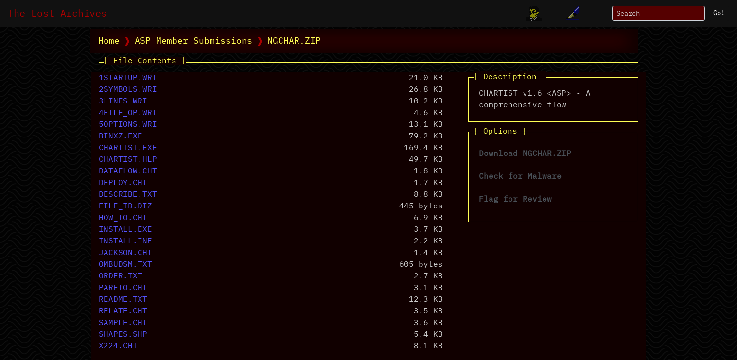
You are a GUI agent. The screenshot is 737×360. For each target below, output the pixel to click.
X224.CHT (118, 346)
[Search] (658, 13)
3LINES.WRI (123, 101)
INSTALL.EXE (125, 230)
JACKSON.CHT (125, 253)
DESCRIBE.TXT (128, 195)
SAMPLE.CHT (123, 323)
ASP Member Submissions (193, 41)
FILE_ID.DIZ (125, 206)
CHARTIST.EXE (128, 148)
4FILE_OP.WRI (128, 113)
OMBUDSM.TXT (125, 265)
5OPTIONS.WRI (128, 125)
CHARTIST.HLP (128, 160)
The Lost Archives (57, 13)
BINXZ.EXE (120, 136)
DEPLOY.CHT (123, 183)
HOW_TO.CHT (123, 218)
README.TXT (123, 300)
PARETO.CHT (123, 288)
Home (109, 41)
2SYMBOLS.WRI (128, 90)
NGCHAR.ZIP (294, 41)
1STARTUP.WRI (128, 78)
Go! (719, 13)
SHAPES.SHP (123, 335)
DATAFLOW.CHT (128, 171)
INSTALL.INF (125, 241)
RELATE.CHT (123, 311)
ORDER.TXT (120, 276)
